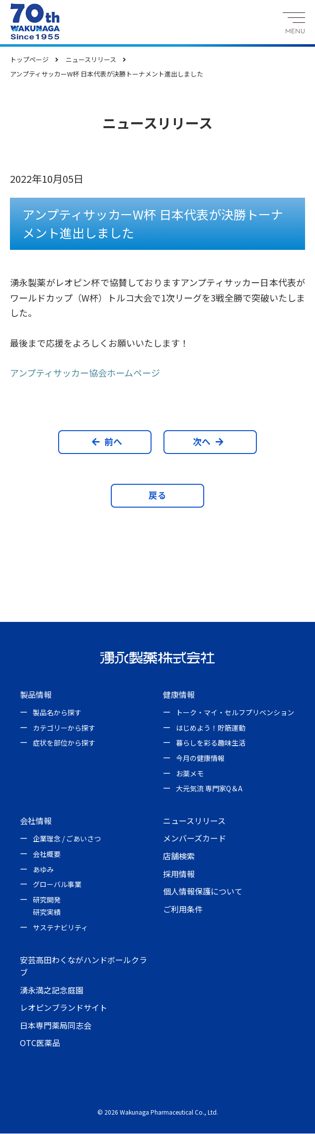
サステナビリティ (60, 928)
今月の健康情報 (200, 758)
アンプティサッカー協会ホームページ (85, 372)
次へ (205, 441)
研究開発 (47, 900)
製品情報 (36, 695)
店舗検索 (179, 856)
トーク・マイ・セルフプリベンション (235, 713)
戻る (157, 495)
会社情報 (36, 821)
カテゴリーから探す (64, 728)
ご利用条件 (183, 909)
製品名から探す (57, 713)
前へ (109, 441)
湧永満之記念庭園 (51, 990)
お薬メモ (190, 774)
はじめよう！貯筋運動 (210, 728)
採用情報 (179, 874)
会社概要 (47, 854)
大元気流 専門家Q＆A (209, 789)
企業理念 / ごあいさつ (67, 839)
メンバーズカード (194, 838)
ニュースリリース (194, 821)
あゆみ (43, 870)
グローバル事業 (57, 885)
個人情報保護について (202, 892)
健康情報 (179, 695)
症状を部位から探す (64, 744)
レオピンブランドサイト (63, 1008)
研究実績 (47, 912)
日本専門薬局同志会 (55, 1026)
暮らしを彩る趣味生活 (210, 744)
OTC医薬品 (40, 1044)
